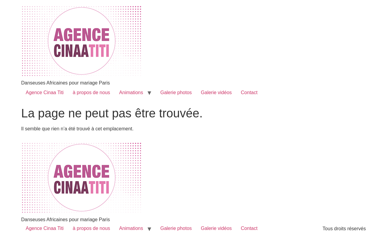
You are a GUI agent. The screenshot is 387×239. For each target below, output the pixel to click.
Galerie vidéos (216, 92)
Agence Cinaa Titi (44, 92)
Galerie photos (176, 92)
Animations (131, 92)
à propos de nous (91, 92)
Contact (249, 92)
